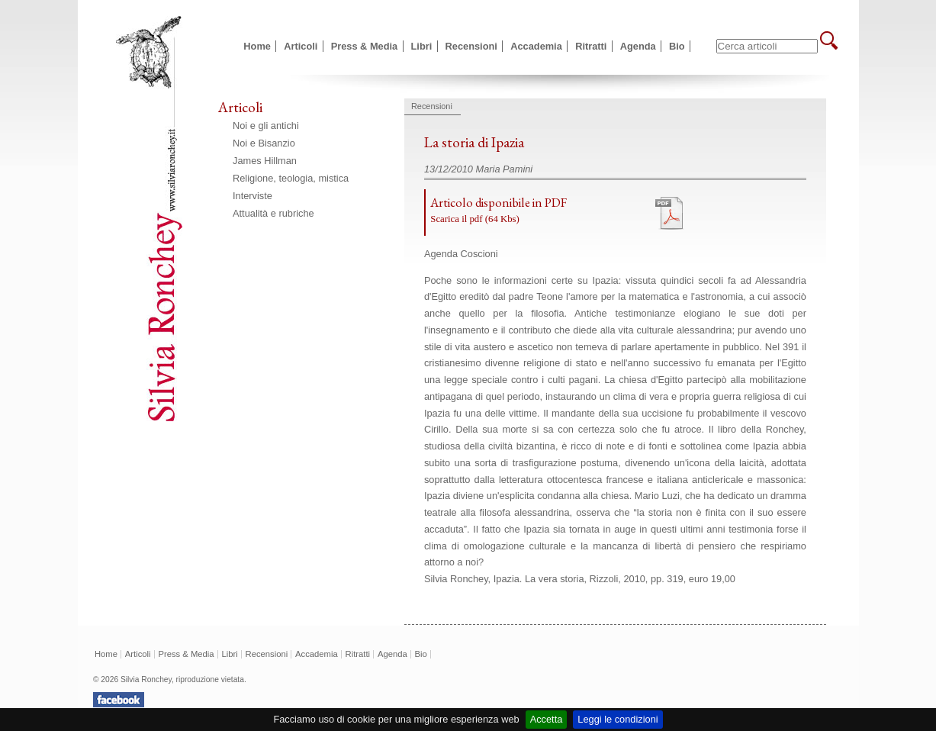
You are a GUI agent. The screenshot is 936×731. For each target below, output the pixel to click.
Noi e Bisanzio (264, 143)
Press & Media (364, 46)
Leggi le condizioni (617, 719)
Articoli (300, 46)
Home (257, 46)
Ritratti (590, 46)
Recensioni (471, 46)
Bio (677, 46)
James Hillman (265, 160)
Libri (422, 46)
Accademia (536, 46)
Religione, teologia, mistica (291, 178)
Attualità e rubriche (273, 213)
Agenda (638, 46)
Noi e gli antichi (266, 125)
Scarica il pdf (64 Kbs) (474, 219)
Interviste (252, 195)
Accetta (546, 719)
